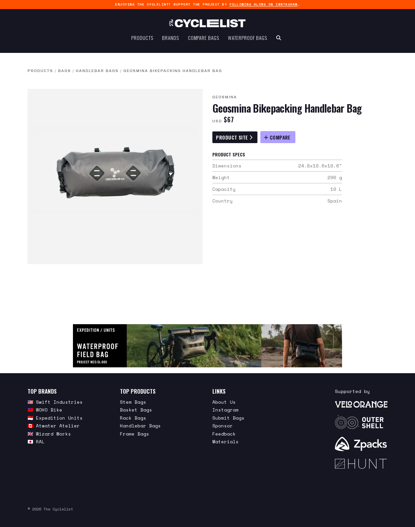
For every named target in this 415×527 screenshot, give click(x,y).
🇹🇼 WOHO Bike (45, 409)
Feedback (224, 433)
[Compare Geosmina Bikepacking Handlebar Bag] (277, 137)
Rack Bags (133, 417)
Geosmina (224, 97)
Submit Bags (228, 417)
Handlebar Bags (97, 70)
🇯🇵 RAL (36, 441)
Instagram (225, 409)
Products (142, 40)
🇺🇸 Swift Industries (55, 401)
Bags (64, 70)
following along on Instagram (264, 4)
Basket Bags (136, 409)
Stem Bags (133, 401)
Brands (170, 40)
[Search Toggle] (278, 40)
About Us (224, 401)
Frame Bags (134, 433)
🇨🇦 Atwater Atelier (54, 425)
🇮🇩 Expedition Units (55, 417)
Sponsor (222, 425)
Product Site (234, 137)
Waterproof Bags (247, 40)
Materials (225, 441)
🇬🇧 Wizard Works (49, 433)
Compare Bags (203, 40)
